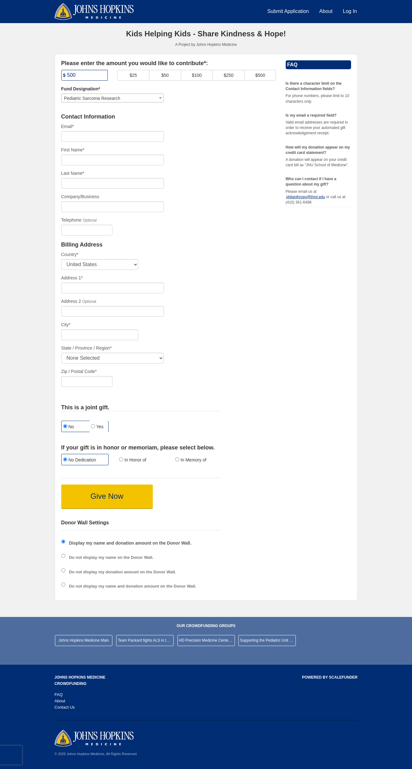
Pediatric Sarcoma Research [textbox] (92, 98)
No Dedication (79, 459)
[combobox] (112, 98)
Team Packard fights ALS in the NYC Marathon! (146, 640)
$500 (260, 75)
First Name (73, 149)
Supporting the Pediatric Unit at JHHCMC (268, 640)
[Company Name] (112, 206)
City (66, 324)
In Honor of (132, 459)
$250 (228, 75)
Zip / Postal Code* (79, 371)
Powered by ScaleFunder (330, 677)
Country (69, 254)
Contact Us (65, 707)
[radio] (85, 460)
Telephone (71, 220)
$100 (197, 75)
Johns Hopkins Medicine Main (84, 640)
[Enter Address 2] (112, 311)
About (325, 11)
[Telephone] (87, 230)
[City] (99, 334)
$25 (133, 75)
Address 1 (72, 277)
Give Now (106, 496)
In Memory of (190, 459)
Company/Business (80, 196)
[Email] (112, 136)
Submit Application (288, 11)
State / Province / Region (86, 348)
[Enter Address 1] (112, 288)
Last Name (72, 173)
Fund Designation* (80, 88)
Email (67, 126)
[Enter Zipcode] (87, 381)
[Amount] (84, 75)
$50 (165, 75)
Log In (350, 11)
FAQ (59, 694)
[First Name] (112, 160)
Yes (97, 426)
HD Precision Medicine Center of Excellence (207, 640)
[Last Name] (112, 183)
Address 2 (71, 301)
